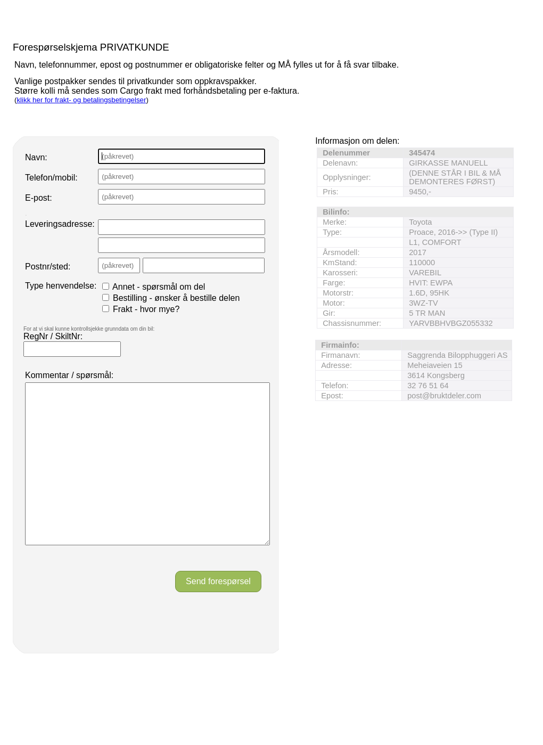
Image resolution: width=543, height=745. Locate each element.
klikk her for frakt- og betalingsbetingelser (81, 100)
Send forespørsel (218, 613)
